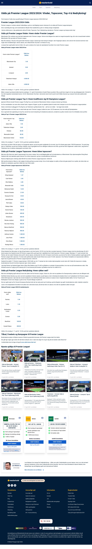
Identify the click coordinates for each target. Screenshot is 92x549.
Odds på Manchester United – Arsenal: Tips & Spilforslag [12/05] (34, 400)
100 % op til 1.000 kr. (34, 429)
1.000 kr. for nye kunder (57, 429)
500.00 (22, 221)
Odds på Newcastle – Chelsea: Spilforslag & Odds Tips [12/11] (56, 370)
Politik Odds (71, 497)
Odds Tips (10, 500)
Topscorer (48, 19)
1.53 (19, 309)
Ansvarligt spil (30, 494)
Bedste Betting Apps (12, 520)
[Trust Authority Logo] (33, 532)
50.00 (22, 207)
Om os (48, 497)
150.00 (21, 142)
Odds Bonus (10, 511)
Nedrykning (57, 19)
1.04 (19, 304)
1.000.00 (22, 238)
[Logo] (14, 485)
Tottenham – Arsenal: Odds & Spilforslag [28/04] (55, 399)
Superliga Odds (71, 506)
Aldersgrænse (29, 514)
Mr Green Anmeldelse (12, 445)
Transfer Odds (71, 500)
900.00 (22, 228)
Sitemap (49, 511)
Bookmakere (11, 508)
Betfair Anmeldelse (34, 443)
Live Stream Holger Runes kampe (76, 508)
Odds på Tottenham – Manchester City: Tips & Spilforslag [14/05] (11, 399)
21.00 (22, 197)
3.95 (22, 183)
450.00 (22, 218)
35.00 (22, 200)
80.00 (21, 135)
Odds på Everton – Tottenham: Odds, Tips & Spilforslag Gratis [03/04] (33, 369)
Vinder (34, 19)
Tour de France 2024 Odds (74, 514)
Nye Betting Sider (12, 517)
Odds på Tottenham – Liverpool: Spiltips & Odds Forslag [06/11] (79, 370)
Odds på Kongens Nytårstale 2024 (76, 517)
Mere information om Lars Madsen (34, 474)
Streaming (10, 514)
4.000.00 (26, 83)
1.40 (26, 66)
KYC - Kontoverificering (31, 517)
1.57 (22, 179)
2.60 (21, 132)
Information (51, 494)
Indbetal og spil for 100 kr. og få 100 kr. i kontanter (12, 430)
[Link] (12, 362)
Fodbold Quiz (11, 506)
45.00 (22, 204)
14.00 (22, 190)
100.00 (22, 211)
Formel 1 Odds (71, 503)
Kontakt (49, 500)
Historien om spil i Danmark (32, 508)
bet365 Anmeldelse (57, 443)
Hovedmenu (12, 494)
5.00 (26, 72)
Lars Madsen (81, 7)
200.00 (19, 330)
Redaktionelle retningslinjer (53, 506)
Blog (9, 7)
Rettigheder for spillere (31, 506)
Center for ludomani (30, 500)
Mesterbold (4, 7)
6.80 (26, 77)
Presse (48, 508)
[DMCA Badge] (19, 532)
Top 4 (40, 19)
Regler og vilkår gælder (12, 451)
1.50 (21, 128)
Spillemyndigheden (30, 503)
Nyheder (10, 497)
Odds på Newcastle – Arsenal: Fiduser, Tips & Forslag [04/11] (10, 370)
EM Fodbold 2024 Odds (73, 511)
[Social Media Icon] (9, 489)
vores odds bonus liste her (28, 347)
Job (48, 503)
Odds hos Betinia (26, 59)
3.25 (19, 315)
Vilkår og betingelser (30, 511)
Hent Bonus (12, 448)
